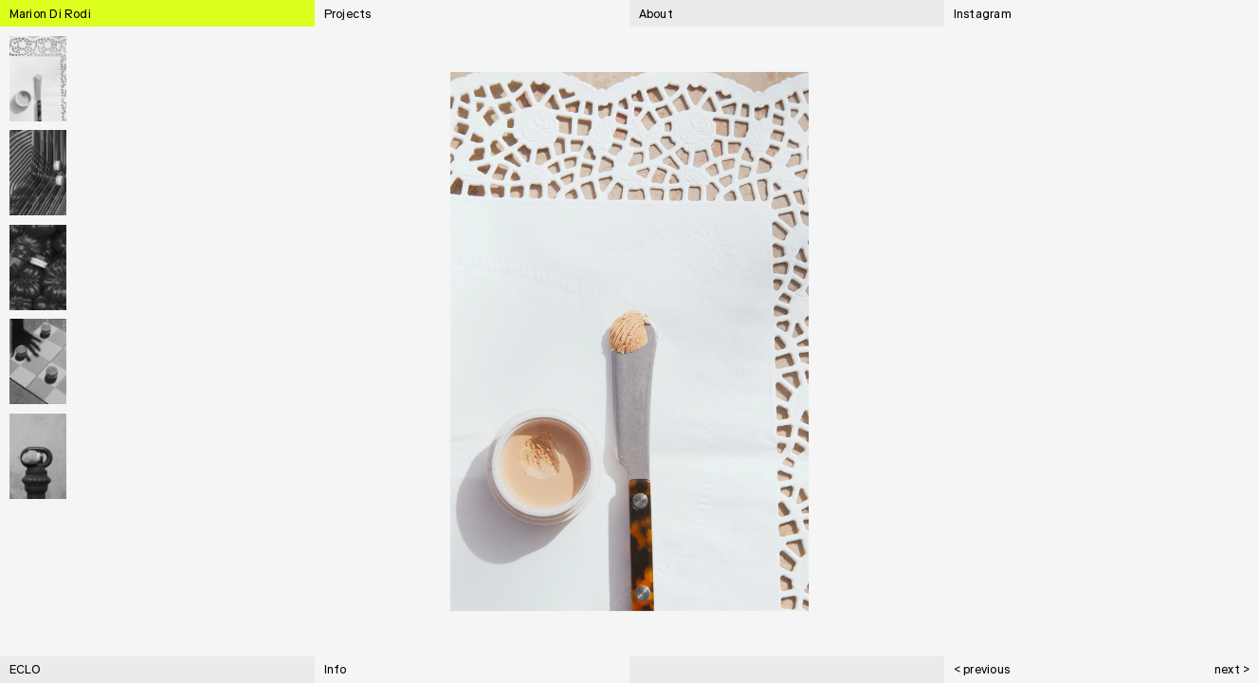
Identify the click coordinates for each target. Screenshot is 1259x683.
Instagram (983, 15)
